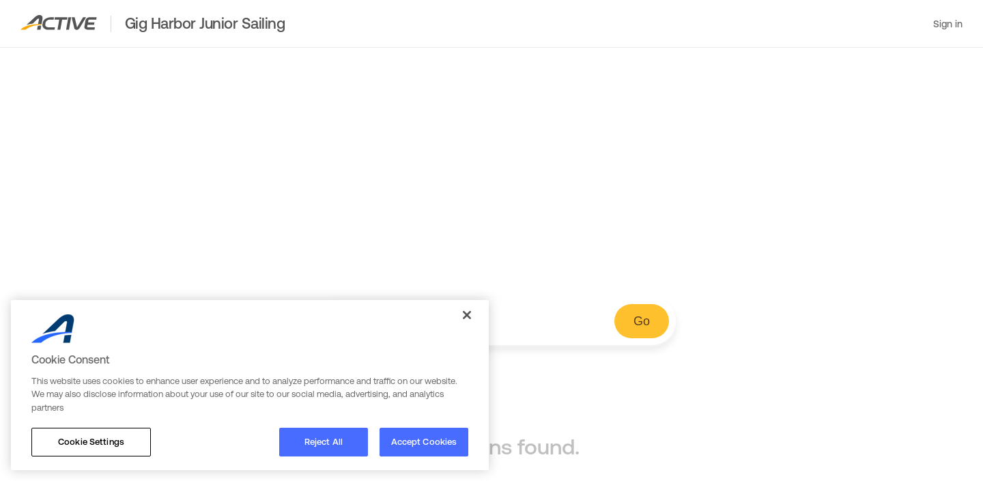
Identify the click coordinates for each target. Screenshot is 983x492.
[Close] (467, 315)
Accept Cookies (424, 442)
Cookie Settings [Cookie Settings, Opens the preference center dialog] (91, 442)
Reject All (323, 442)
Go (641, 321)
